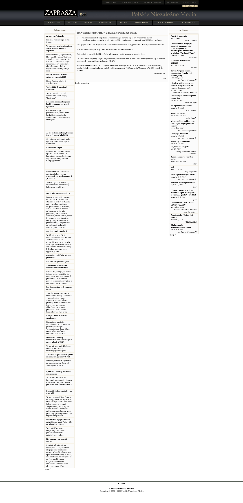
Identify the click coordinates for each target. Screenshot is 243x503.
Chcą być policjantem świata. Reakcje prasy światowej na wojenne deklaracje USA (182, 85)
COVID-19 (88, 22)
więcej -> (48, 469)
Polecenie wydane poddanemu (183, 182)
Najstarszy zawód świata (180, 141)
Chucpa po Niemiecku (179, 134)
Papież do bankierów (179, 36)
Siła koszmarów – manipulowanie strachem (181, 226)
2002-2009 (123, 22)
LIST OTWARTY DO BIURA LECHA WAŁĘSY (182, 204)
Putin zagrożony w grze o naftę (183, 175)
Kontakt (121, 484)
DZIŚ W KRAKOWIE (165, 22)
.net (111, 2)
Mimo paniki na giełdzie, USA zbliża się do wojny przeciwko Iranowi (182, 123)
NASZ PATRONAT (141, 22)
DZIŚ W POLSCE (188, 22)
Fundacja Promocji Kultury (121, 488)
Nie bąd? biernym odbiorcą (181, 106)
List (172, 167)
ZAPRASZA (130, 2)
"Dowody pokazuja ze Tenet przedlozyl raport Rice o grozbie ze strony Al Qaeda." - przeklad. (183, 192)
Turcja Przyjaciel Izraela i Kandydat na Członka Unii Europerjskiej (181, 73)
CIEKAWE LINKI (105, 22)
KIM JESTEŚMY (54, 22)
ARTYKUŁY (72, 22)
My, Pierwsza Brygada (180, 147)
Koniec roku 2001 (178, 113)
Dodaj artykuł (190, 6)
